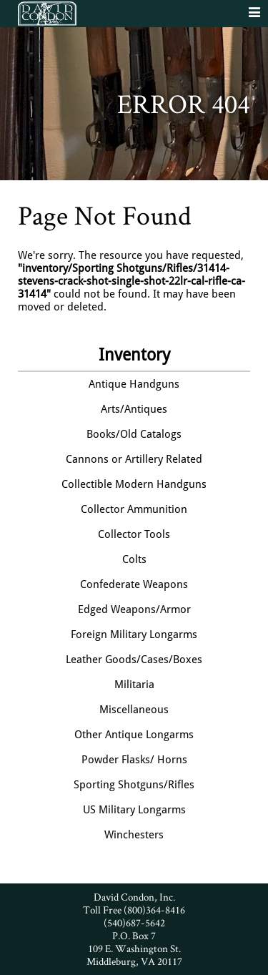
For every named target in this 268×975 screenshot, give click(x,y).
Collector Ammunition (134, 509)
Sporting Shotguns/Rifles (134, 784)
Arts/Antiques (134, 409)
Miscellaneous (134, 709)
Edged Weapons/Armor (134, 609)
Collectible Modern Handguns (134, 484)
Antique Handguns (134, 384)
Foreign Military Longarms (134, 634)
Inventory (134, 355)
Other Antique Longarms (134, 734)
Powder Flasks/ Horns (134, 759)
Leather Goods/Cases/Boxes (134, 659)
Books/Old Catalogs (134, 434)
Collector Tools (134, 534)
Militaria (134, 684)
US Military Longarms (134, 809)
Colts (134, 559)
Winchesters (134, 834)
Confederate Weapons (134, 584)
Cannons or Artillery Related (134, 459)
